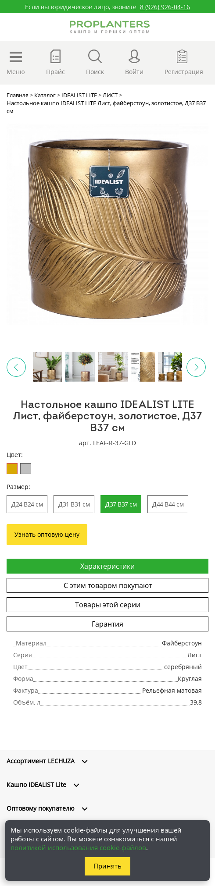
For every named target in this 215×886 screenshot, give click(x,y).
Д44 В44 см (167, 504)
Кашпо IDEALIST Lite (36, 784)
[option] (107, 224)
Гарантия (107, 624)
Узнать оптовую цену (46, 534)
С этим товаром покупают (108, 585)
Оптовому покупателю (41, 808)
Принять (107, 865)
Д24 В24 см (27, 504)
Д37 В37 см (120, 504)
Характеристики (107, 566)
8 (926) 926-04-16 (165, 7)
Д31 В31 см (74, 504)
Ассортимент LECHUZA (41, 761)
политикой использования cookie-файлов (78, 847)
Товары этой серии (107, 605)
